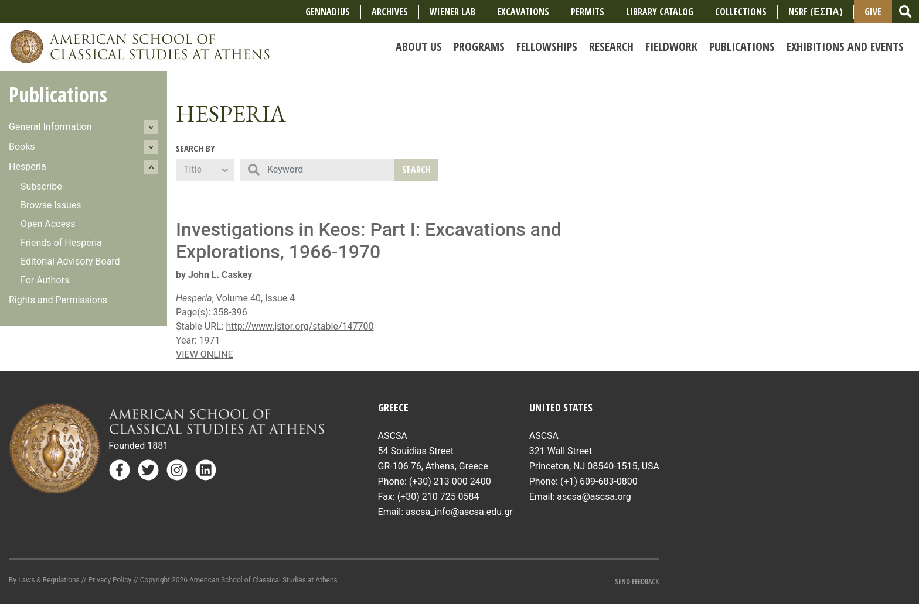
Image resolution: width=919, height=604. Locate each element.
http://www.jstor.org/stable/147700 (299, 326)
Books (22, 146)
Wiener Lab (452, 11)
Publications (58, 94)
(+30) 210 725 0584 (438, 496)
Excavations (523, 11)
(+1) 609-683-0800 (599, 481)
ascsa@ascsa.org (594, 496)
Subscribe (41, 186)
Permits (587, 11)
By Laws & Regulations (44, 580)
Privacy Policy (109, 580)
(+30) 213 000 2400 (450, 481)
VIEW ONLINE (204, 354)
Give (872, 11)
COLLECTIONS (741, 11)
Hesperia (27, 166)
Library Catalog (659, 11)
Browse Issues (51, 205)
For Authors (45, 280)
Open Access (48, 223)
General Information (50, 126)
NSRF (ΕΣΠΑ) (815, 11)
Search (416, 169)
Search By (195, 148)
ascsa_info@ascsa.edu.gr (459, 511)
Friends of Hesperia (61, 242)
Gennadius (327, 11)
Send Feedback (637, 581)
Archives (390, 11)
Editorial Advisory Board (70, 261)
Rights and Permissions (58, 300)
